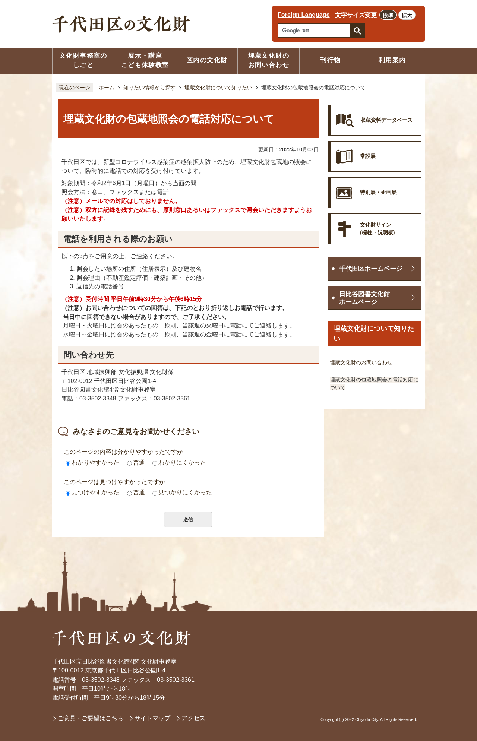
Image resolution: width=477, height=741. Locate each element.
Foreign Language (304, 14)
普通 (136, 462)
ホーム (106, 88)
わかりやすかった (92, 462)
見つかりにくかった (182, 492)
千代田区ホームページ (370, 268)
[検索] (316, 30)
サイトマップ (152, 718)
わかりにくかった (179, 462)
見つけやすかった (92, 492)
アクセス (193, 718)
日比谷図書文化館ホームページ (364, 298)
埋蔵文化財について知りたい (218, 88)
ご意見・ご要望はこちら (90, 718)
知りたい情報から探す (149, 88)
